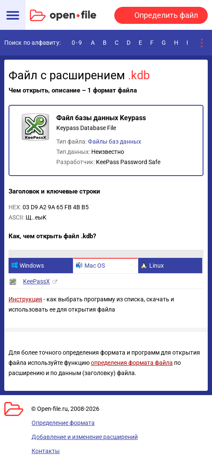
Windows (27, 265)
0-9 (77, 42)
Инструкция (25, 299)
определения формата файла (132, 362)
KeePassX (36, 281)
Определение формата (63, 422)
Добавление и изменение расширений (85, 436)
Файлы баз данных (114, 141)
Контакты (46, 451)
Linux (152, 265)
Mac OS (90, 265)
